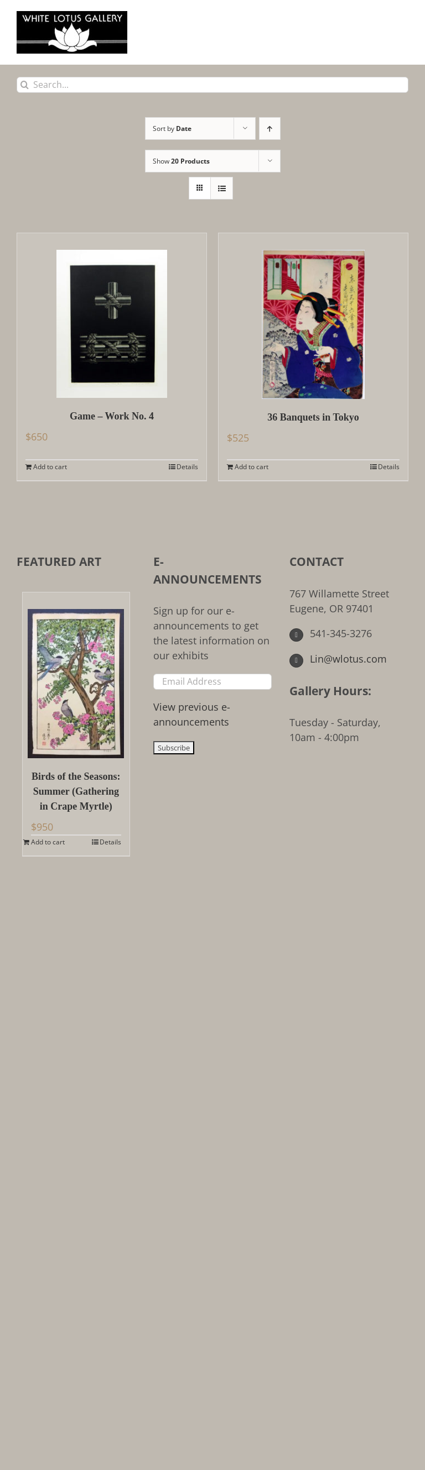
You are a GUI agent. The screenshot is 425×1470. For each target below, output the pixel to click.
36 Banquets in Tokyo (313, 417)
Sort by (172, 128)
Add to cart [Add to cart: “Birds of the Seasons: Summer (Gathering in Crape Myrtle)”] (48, 842)
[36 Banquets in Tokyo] (313, 316)
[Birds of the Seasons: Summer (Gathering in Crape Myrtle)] (76, 675)
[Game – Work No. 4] (111, 315)
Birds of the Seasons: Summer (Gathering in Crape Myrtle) (76, 791)
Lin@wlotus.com (338, 658)
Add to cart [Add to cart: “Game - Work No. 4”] (50, 466)
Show (181, 161)
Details (187, 466)
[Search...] (212, 85)
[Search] (25, 85)
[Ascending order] (270, 128)
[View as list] (221, 188)
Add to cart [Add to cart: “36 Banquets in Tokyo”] (251, 466)
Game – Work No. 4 (112, 416)
